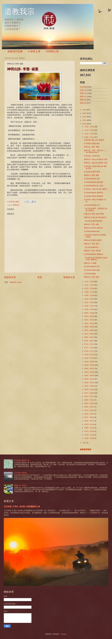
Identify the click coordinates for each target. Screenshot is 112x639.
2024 (84, 117)
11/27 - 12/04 (89, 281)
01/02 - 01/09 (89, 438)
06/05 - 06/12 (89, 368)
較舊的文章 (69, 277)
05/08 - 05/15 (89, 382)
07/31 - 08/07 (89, 341)
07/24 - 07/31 (89, 344)
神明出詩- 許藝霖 (90, 263)
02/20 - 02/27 (89, 421)
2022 (84, 124)
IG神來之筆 (34, 51)
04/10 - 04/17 (89, 396)
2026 (84, 110)
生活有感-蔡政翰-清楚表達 (93, 254)
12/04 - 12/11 (89, 137)
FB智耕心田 (52, 51)
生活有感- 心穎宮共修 (92, 156)
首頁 (39, 277)
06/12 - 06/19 (89, 365)
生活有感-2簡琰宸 (20, 473)
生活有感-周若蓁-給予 (92, 205)
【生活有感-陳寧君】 (91, 247)
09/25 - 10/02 (89, 313)
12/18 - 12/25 (89, 130)
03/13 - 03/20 (89, 410)
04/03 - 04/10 (89, 400)
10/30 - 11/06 (89, 295)
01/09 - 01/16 (89, 435)
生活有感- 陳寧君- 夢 (21, 460)
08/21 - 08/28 (89, 330)
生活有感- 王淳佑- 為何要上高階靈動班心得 (22, 506)
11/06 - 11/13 (89, 292)
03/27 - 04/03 (89, 403)
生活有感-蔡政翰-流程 (92, 179)
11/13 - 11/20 (89, 288)
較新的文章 (10, 277)
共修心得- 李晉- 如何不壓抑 (94, 214)
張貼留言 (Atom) (16, 282)
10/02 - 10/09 (89, 309)
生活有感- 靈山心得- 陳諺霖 (94, 140)
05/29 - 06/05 (89, 372)
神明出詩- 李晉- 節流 (91, 244)
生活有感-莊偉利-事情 (92, 172)
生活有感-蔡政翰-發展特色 (93, 193)
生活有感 (83, 87)
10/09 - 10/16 (89, 306)
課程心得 (83, 103)
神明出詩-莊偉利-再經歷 (92, 240)
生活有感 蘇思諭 (90, 274)
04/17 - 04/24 (89, 393)
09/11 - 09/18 (89, 320)
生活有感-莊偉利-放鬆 (92, 270)
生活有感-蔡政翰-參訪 (92, 231)
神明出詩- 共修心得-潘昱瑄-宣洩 (95, 159)
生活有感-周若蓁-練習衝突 (93, 196)
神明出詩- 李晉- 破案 (91, 175)
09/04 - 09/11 (89, 323)
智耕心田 (83, 93)
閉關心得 (83, 100)
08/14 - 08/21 (89, 334)
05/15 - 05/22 (89, 379)
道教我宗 (19, 11)
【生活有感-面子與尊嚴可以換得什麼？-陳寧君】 (95, 259)
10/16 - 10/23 (89, 302)
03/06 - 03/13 (89, 414)
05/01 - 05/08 (89, 386)
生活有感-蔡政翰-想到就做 (93, 182)
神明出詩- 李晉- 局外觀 (92, 251)
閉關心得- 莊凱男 (20, 485)
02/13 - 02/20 (89, 424)
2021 (84, 443)
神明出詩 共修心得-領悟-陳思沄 (95, 217)
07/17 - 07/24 (89, 348)
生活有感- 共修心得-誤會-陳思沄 (95, 189)
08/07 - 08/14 (89, 337)
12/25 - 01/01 (89, 127)
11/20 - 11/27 (89, 285)
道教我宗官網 (15, 51)
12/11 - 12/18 (89, 133)
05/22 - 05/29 (89, 375)
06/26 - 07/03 (89, 358)
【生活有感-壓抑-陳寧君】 (93, 221)
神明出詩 (16, 205)
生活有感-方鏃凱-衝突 (92, 143)
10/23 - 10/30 (89, 299)
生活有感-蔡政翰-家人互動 (93, 186)
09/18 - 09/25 (89, 316)
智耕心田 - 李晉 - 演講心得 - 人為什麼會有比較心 (95, 151)
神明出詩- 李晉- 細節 (91, 224)
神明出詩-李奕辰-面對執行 (93, 228)
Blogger (63, 634)
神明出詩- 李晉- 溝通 (91, 147)
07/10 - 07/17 (89, 351)
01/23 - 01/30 (89, 431)
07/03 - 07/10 (89, 355)
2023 (84, 120)
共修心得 (83, 90)
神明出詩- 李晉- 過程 (91, 277)
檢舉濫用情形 (85, 449)
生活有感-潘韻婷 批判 (92, 266)
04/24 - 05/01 (89, 389)
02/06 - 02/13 (89, 428)
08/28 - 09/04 (89, 327)
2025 (84, 113)
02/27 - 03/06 (89, 417)
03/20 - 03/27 (89, 407)
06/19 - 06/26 (89, 362)
